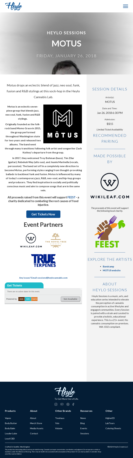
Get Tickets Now (43, 214)
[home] (13, 6)
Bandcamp (108, 266)
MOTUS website (112, 270)
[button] (125, 6)
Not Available (70, 299)
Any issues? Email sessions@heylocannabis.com (43, 277)
